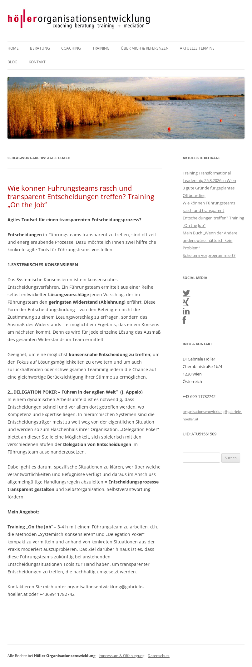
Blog (12, 62)
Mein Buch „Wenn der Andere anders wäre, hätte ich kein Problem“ (210, 240)
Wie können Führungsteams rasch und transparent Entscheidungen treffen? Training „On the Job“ (80, 196)
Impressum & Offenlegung (122, 655)
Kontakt (37, 62)
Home (13, 48)
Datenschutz (159, 655)
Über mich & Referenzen (145, 48)
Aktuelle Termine (197, 48)
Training (101, 48)
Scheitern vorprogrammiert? (209, 255)
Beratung (40, 48)
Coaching (71, 48)
